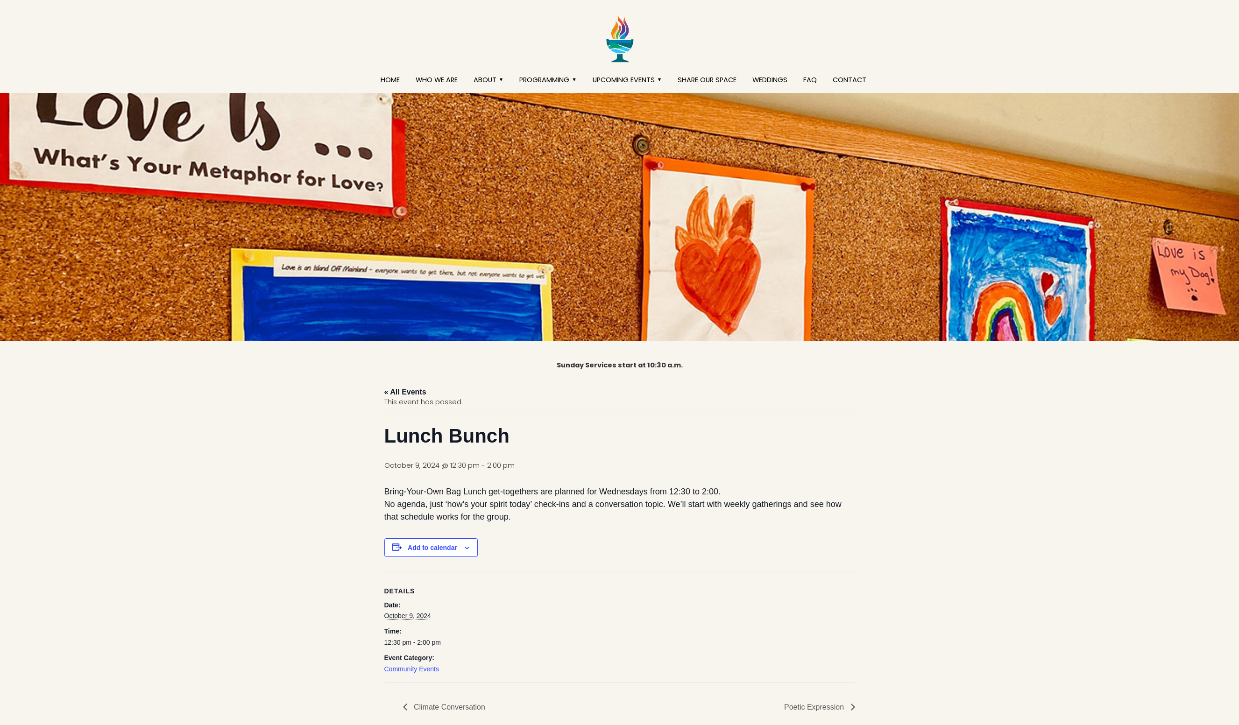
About (485, 79)
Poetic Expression (815, 707)
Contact (849, 79)
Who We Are (437, 79)
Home (390, 79)
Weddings (769, 79)
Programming (544, 79)
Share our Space (707, 79)
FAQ (810, 79)
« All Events (405, 392)
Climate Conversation (448, 707)
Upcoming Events (624, 79)
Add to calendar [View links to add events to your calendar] (432, 547)
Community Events (411, 669)
